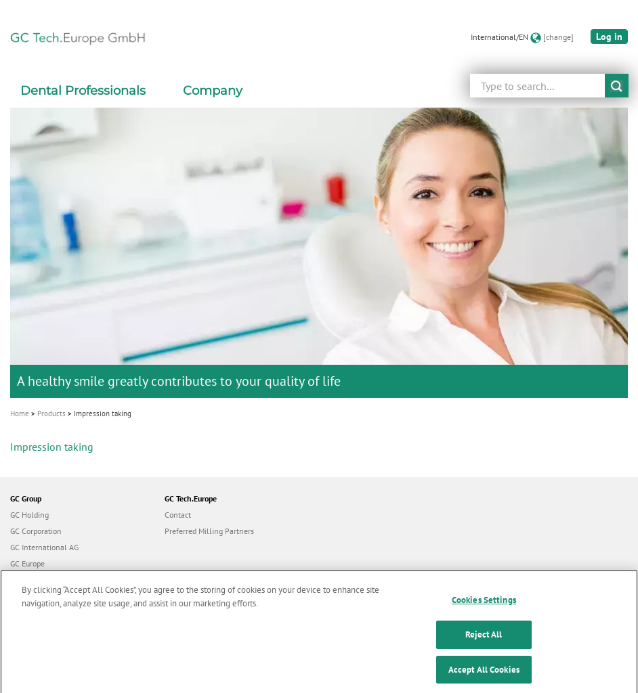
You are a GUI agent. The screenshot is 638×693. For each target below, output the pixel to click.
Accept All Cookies (483, 678)
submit (617, 85)
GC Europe (27, 563)
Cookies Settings (484, 609)
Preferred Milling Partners (209, 531)
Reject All (483, 644)
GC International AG (44, 547)
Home (19, 413)
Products (51, 413)
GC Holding (29, 515)
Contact (178, 515)
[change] (558, 37)
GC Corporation (36, 531)
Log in (609, 36)
